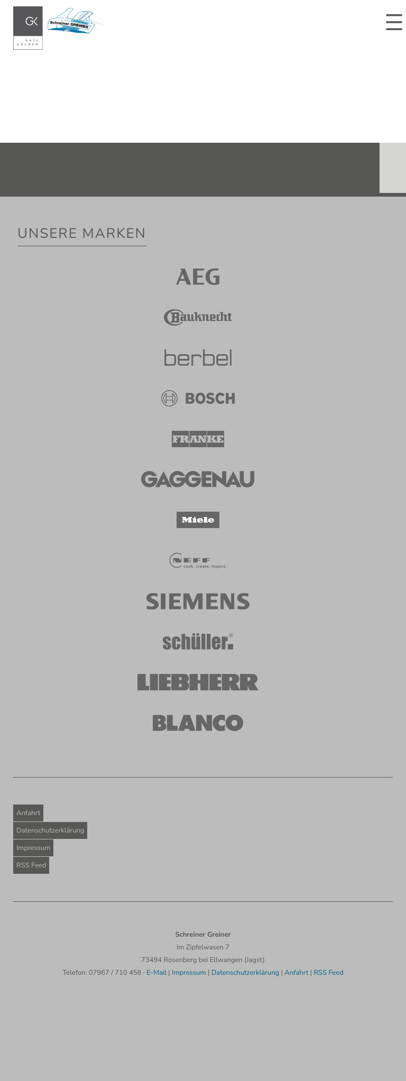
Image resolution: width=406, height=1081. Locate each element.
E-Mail (156, 972)
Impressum (33, 848)
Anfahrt (28, 813)
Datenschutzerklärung (50, 830)
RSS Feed (31, 865)
